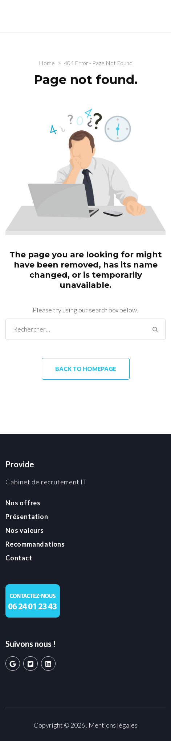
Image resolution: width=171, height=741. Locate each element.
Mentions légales (113, 725)
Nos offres (23, 503)
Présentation (26, 517)
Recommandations (35, 544)
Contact (18, 558)
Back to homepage (85, 368)
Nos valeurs (24, 530)
